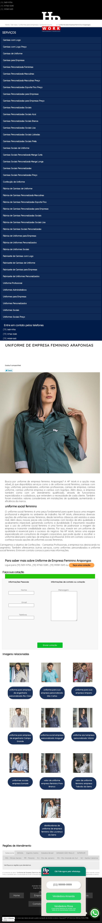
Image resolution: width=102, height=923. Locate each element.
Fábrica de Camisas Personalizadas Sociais (22, 216)
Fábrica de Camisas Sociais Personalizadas (22, 229)
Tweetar (9, 370)
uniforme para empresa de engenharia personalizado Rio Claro (20, 693)
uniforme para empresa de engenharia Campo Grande (20, 738)
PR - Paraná (29, 858)
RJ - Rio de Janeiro (45, 858)
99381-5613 (8, 9)
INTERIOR (81, 853)
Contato (37, 903)
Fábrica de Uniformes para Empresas (20, 236)
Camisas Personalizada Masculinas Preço (22, 80)
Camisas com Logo (12, 40)
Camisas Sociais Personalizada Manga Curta (23, 155)
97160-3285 (9, 6)
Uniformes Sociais (11, 310)
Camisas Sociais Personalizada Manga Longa (23, 161)
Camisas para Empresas (14, 60)
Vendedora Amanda (64, 896)
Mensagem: (60, 605)
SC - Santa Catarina (89, 858)
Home (17, 895)
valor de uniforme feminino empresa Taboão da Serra (83, 783)
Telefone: (18, 616)
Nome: (18, 592)
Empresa (38, 895)
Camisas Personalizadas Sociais (17, 107)
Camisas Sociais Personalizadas (17, 168)
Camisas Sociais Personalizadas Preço (20, 175)
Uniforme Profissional (13, 283)
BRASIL (20, 853)
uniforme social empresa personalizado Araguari (52, 736)
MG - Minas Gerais (13, 858)
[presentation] (26, 631)
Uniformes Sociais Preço (14, 317)
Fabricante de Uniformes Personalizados (21, 276)
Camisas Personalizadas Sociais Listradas (22, 134)
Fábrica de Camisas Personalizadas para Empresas (26, 209)
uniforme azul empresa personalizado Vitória (83, 736)
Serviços (9, 32)
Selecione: (9, 853)
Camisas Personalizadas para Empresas (21, 94)
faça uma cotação (81, 565)
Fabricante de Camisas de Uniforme (19, 263)
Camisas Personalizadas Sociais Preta (20, 141)
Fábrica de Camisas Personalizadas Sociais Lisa (24, 222)
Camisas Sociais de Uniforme (16, 148)
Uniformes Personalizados (15, 303)
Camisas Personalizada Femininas (18, 67)
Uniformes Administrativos (15, 290)
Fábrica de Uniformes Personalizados (20, 243)
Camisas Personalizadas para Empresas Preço (24, 101)
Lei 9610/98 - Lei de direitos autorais (87, 874)
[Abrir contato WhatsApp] (95, 913)
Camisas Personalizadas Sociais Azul (20, 114)
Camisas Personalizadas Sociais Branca (21, 121)
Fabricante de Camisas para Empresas (20, 270)
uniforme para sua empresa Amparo (83, 691)
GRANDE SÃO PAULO (65, 853)
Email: (18, 604)
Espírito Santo (32, 853)
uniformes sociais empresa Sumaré (20, 782)
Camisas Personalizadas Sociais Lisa (19, 128)
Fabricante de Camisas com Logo (18, 256)
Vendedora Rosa (64, 908)
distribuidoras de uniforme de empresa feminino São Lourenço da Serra (52, 830)
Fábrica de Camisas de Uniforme (18, 188)
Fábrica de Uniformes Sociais (16, 249)
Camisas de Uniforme (13, 53)
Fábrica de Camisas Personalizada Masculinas (24, 195)
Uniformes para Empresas (15, 297)
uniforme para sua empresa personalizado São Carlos (52, 693)
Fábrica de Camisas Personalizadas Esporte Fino (25, 202)
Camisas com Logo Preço (15, 47)
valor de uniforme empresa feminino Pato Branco (52, 783)
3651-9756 (8, 2)
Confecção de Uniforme (14, 182)
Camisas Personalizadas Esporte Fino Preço (23, 87)
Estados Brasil (47, 853)
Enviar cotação (50, 645)
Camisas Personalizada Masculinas (19, 74)
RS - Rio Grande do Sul (67, 858)
